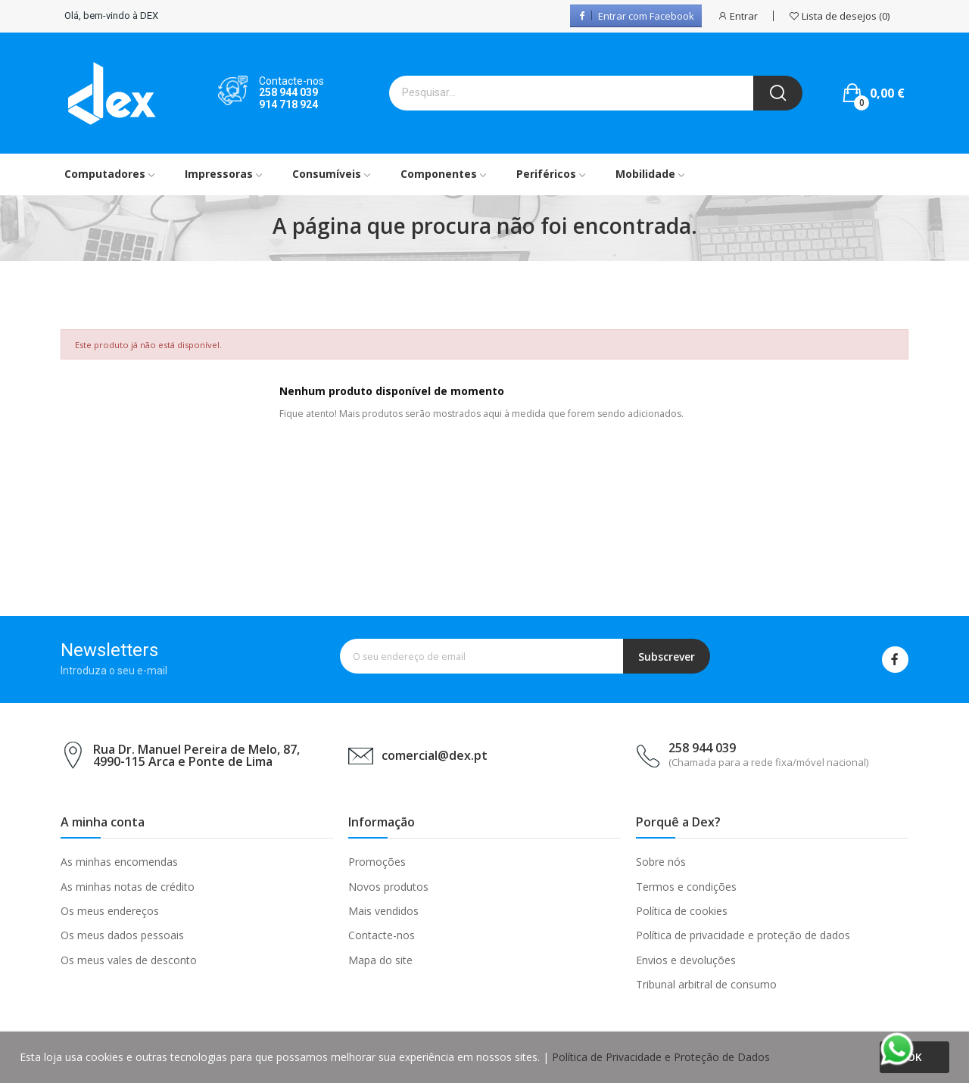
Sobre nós (661, 861)
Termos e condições (686, 886)
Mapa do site (380, 960)
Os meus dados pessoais (122, 935)
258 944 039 (288, 92)
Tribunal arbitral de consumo (706, 984)
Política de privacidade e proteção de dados (743, 935)
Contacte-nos (381, 935)
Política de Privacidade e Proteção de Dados (661, 1057)
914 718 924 (288, 104)
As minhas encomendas (119, 861)
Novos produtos (388, 886)
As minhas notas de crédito (128, 886)
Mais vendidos (383, 911)
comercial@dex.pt (435, 755)
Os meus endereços (110, 911)
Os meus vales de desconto (129, 960)
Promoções (377, 861)
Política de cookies (682, 911)
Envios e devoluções (686, 960)
